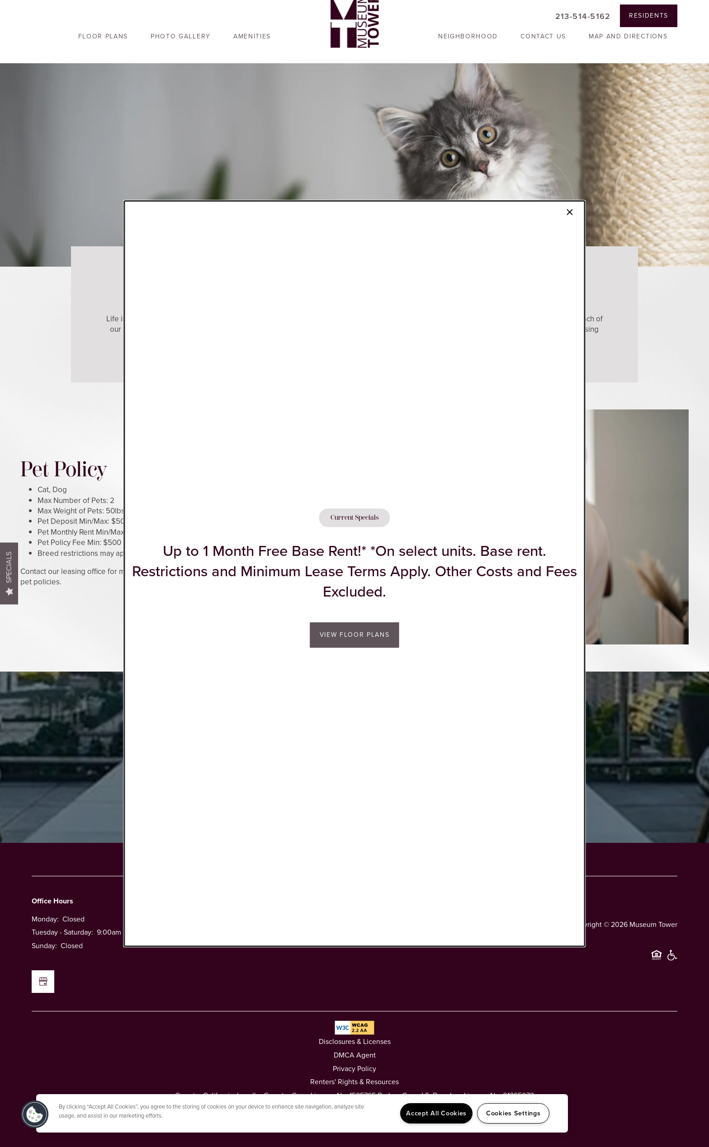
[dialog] (354, 573)
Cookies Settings (513, 1113)
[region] (302, 1113)
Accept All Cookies (436, 1113)
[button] (34, 1114)
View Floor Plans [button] (355, 634)
